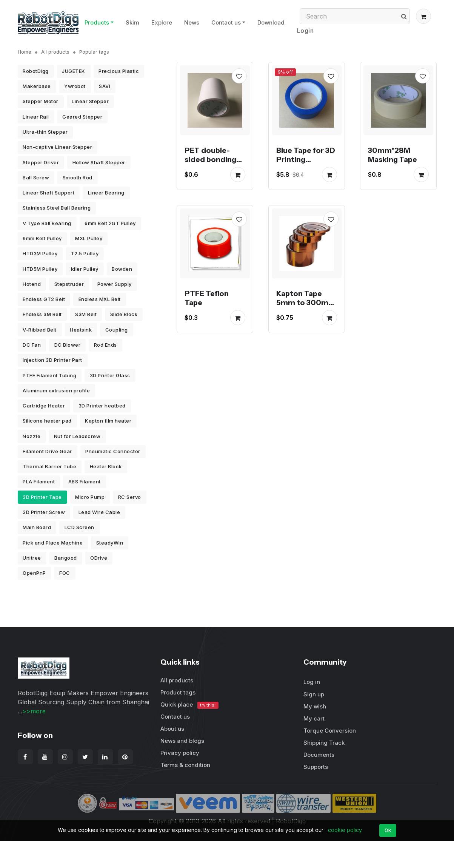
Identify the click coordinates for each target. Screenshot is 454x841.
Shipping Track (324, 742)
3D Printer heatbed (102, 406)
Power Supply (114, 284)
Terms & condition (185, 764)
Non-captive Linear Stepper (57, 147)
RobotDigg (36, 71)
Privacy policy (179, 752)
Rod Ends (105, 345)
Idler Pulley (84, 269)
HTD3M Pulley (40, 253)
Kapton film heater (108, 421)
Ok (388, 830)
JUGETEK (73, 71)
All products (55, 52)
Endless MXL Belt (99, 299)
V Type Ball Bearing (47, 223)
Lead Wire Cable (99, 512)
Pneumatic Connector (112, 451)
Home (24, 52)
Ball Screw (36, 177)
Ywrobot (75, 86)
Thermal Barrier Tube (49, 466)
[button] (423, 16)
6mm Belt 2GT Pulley (110, 223)
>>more (34, 711)
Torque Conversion (329, 730)
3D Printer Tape (42, 497)
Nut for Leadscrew (77, 436)
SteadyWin (109, 543)
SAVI (104, 86)
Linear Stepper (90, 101)
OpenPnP (34, 573)
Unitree (32, 558)
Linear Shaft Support (48, 193)
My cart (314, 718)
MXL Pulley (88, 238)
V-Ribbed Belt (40, 330)
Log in (311, 681)
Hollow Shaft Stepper (98, 162)
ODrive (98, 558)
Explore (161, 22)
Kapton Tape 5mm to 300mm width (305, 302)
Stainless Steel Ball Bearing (57, 208)
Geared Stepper (82, 117)
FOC (64, 573)
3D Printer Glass (110, 375)
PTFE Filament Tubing (49, 375)
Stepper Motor (40, 101)
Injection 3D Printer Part (52, 360)
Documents (318, 754)
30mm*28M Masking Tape (392, 155)
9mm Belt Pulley (42, 238)
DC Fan (32, 345)
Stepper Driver (41, 162)
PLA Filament (39, 481)
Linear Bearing (106, 193)
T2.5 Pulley (85, 253)
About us (172, 728)
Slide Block (124, 314)
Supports (315, 766)
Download (271, 22)
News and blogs (182, 740)
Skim (132, 22)
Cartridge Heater (44, 406)
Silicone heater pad (47, 421)
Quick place (189, 705)
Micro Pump (90, 497)
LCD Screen (79, 527)
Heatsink (81, 330)
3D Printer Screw (44, 512)
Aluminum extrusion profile (56, 390)
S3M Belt (86, 314)
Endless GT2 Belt (44, 299)
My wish (314, 706)
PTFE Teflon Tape (207, 298)
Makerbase (37, 86)
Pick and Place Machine (53, 543)
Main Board (37, 527)
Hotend (32, 284)
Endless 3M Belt (42, 314)
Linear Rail (36, 117)
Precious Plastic (118, 71)
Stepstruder (69, 284)
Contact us (226, 22)
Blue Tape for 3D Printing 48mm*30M (305, 159)
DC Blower (67, 345)
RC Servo (129, 497)
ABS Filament (84, 481)
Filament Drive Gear (47, 451)
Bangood (65, 558)
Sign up (313, 694)
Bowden (122, 269)
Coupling (116, 330)
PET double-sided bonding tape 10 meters (212, 159)
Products (97, 22)
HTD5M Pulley (40, 269)
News (191, 22)
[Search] (355, 16)
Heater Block (106, 466)
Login (305, 30)
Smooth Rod (77, 177)
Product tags (177, 692)
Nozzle (31, 436)
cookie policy (345, 830)
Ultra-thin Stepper (45, 132)
